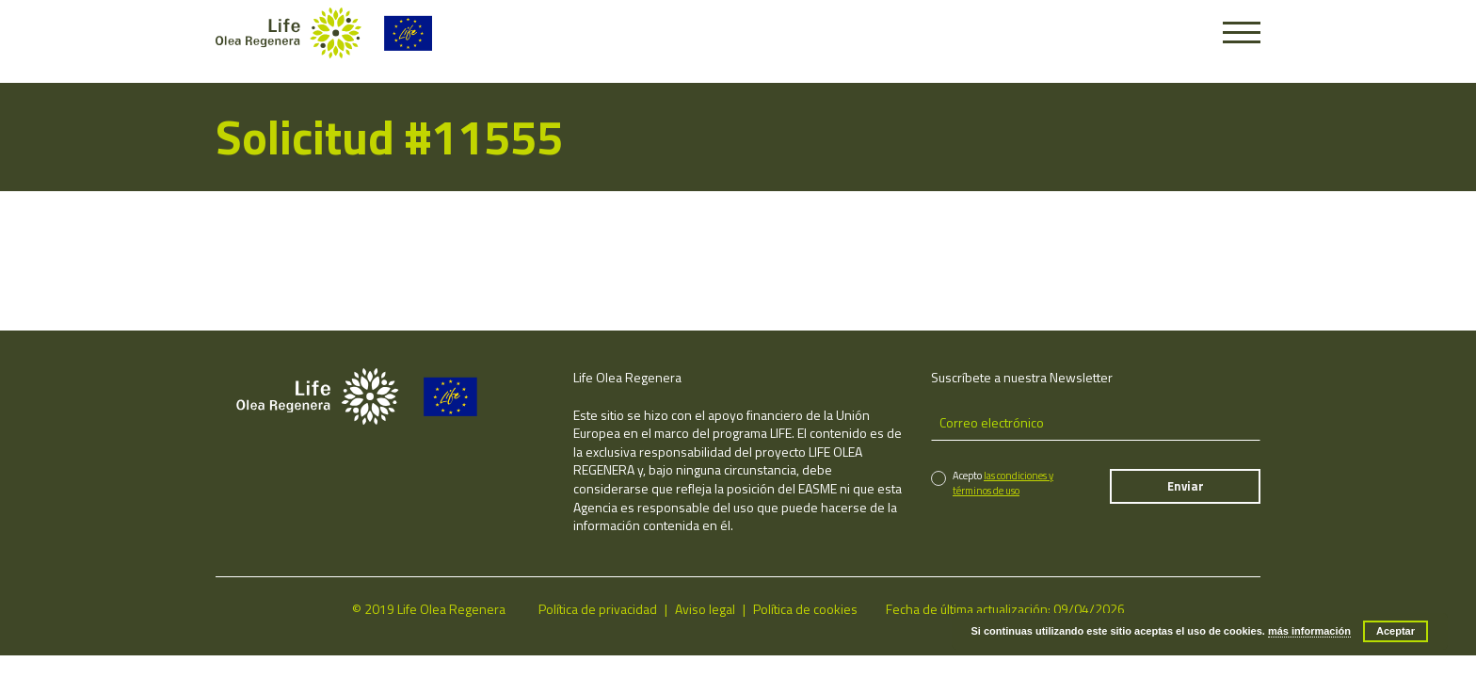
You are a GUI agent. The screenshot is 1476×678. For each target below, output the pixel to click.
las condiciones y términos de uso (1003, 482)
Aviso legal (705, 609)
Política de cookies (805, 609)
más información (1309, 631)
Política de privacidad (597, 609)
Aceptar (1395, 631)
